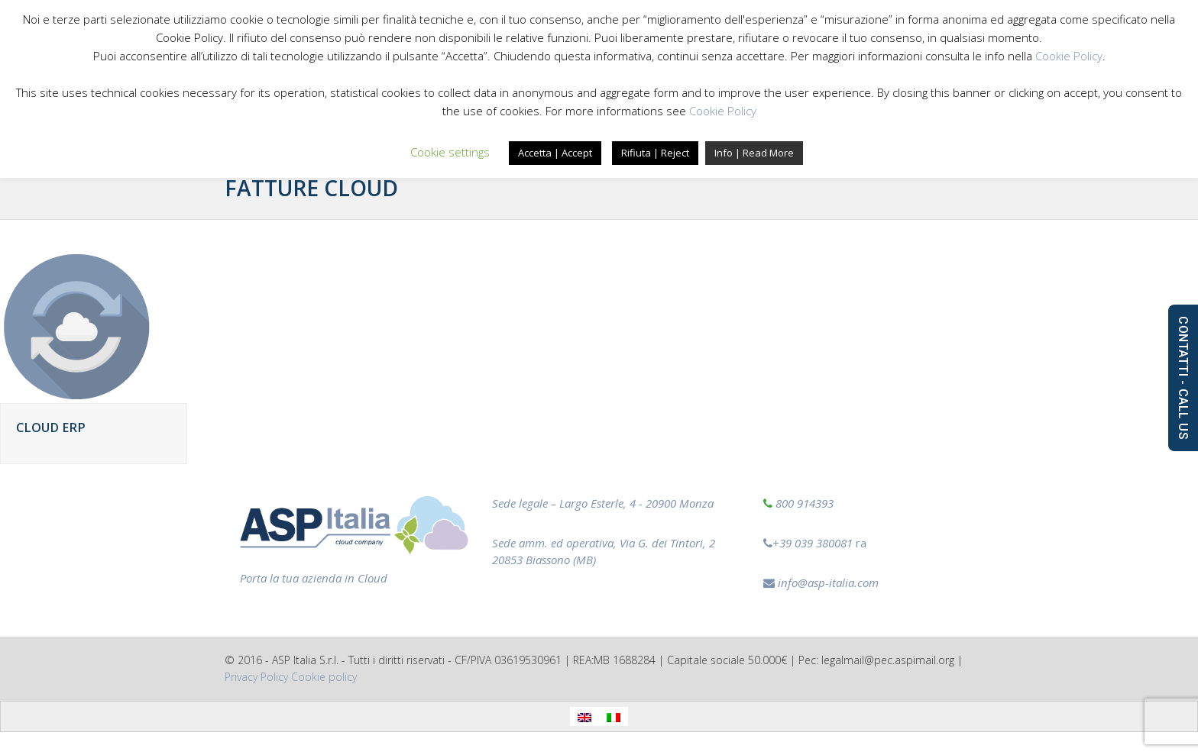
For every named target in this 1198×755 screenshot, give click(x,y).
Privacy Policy (256, 676)
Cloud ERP (51, 427)
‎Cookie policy (324, 676)
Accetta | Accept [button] (555, 153)
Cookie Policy (1068, 55)
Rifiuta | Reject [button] (655, 153)
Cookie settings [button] (450, 152)
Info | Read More (754, 153)
